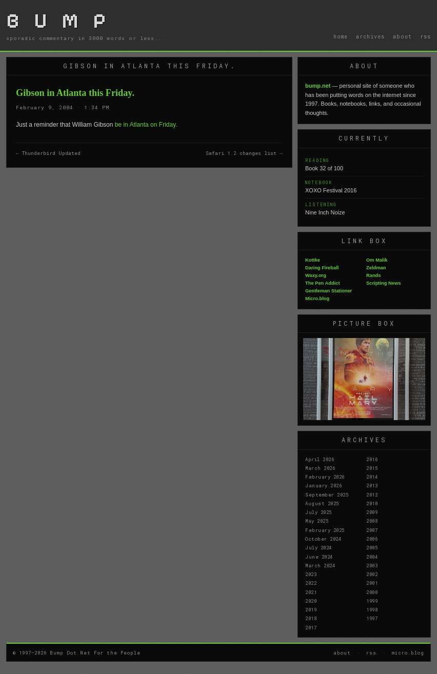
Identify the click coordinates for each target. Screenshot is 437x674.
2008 (372, 521)
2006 (372, 539)
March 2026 (320, 468)
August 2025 (322, 503)
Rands (373, 275)
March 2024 (320, 565)
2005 (372, 547)
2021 (310, 592)
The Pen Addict (322, 283)
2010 (372, 503)
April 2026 (319, 459)
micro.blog (408, 652)
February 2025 (325, 530)
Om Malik (376, 260)
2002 (372, 574)
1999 (372, 601)
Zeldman (376, 267)
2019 (310, 609)
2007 (372, 530)
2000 (372, 592)
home (340, 36)
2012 (372, 494)
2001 (372, 583)
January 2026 (323, 485)
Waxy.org (315, 275)
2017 (310, 627)
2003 (372, 565)
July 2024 (318, 547)
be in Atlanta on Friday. (146, 124)
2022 (310, 583)
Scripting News (383, 283)
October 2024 (323, 539)
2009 (372, 512)
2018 (310, 618)
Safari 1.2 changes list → (244, 153)
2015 (372, 468)
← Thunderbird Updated (48, 153)
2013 (372, 485)
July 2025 (318, 512)
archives (370, 36)
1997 (372, 618)
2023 (310, 574)
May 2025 (316, 521)
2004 (372, 556)
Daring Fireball (322, 267)
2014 (372, 476)
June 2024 (319, 556)
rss (425, 36)
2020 (310, 601)
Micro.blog (317, 298)
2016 (372, 459)
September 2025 (326, 494)
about (402, 36)
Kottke (312, 260)
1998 (372, 609)
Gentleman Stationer (328, 290)
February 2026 (325, 476)
